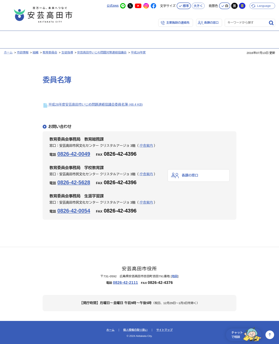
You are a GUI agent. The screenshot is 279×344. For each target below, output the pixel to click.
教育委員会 (50, 52)
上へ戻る (269, 334)
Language (264, 5)
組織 (35, 52)
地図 (175, 276)
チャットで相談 (246, 334)
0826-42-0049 (73, 154)
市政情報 (22, 52)
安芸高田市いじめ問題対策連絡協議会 (102, 52)
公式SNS (113, 5)
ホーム (8, 52)
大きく (198, 6)
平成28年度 (138, 52)
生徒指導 (67, 52)
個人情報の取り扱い (135, 330)
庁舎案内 (146, 146)
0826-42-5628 (73, 182)
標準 (186, 6)
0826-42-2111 (125, 282)
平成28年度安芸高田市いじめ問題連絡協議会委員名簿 (93, 104)
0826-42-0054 (73, 211)
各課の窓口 (211, 22)
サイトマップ (164, 330)
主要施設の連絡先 (177, 22)
